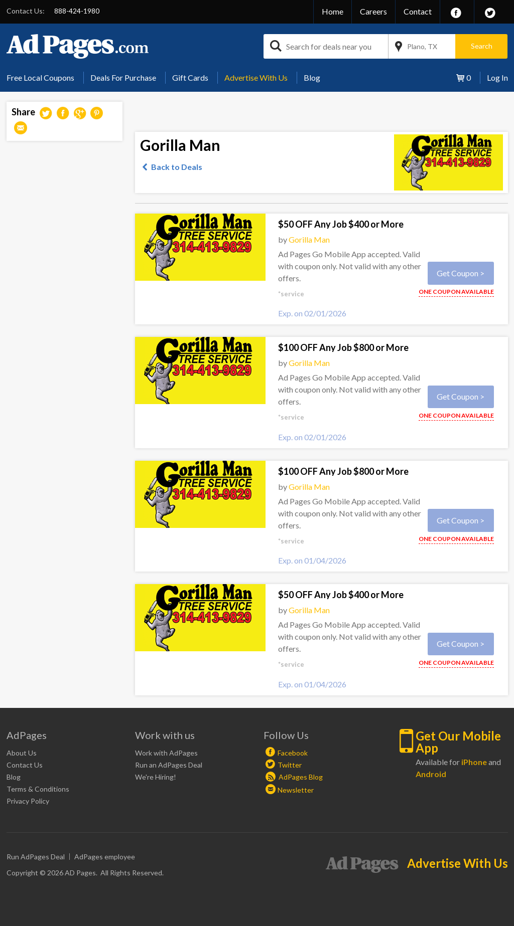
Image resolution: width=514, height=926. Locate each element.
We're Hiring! (155, 777)
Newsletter (296, 790)
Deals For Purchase (123, 77)
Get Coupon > (460, 273)
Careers (373, 11)
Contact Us (25, 765)
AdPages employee (104, 856)
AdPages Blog (294, 777)
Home (332, 11)
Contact (418, 11)
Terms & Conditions (38, 789)
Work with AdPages (166, 753)
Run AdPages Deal (36, 856)
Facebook (293, 753)
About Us (22, 753)
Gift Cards (190, 77)
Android (431, 774)
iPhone (474, 762)
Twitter (290, 765)
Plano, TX (422, 46)
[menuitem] (44, 78)
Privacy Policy (28, 801)
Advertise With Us (256, 77)
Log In (497, 77)
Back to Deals (176, 166)
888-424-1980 (76, 11)
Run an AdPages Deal (168, 765)
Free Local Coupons (40, 77)
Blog (312, 77)
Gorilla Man (309, 239)
